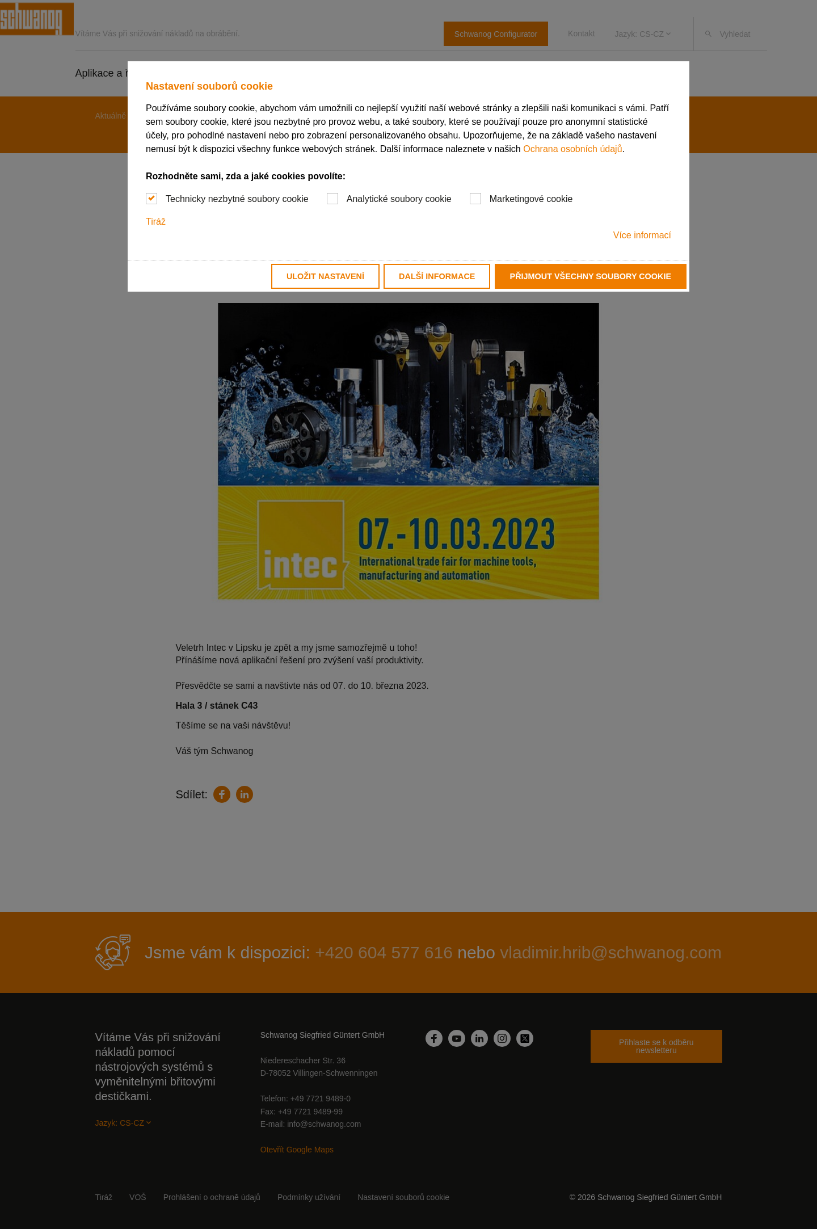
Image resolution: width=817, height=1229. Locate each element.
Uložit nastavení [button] (325, 276)
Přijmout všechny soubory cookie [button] (590, 276)
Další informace (437, 276)
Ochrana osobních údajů (572, 149)
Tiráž (156, 221)
